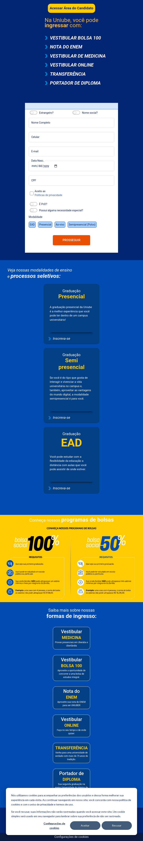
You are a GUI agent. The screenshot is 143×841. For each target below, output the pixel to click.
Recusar (116, 825)
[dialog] (71, 811)
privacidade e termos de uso (56, 804)
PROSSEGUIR (71, 240)
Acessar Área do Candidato (71, 8)
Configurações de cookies (54, 826)
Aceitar (85, 825)
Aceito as (74, 193)
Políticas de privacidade (48, 195)
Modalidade (35, 216)
